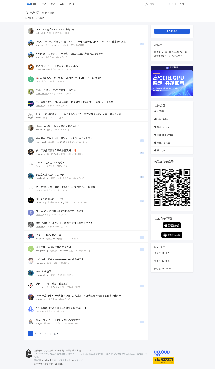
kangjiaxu (41, 263)
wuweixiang (58, 45)
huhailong (41, 202)
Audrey (57, 154)
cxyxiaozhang (42, 178)
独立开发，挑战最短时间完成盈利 (53, 247)
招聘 (71, 3)
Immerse (40, 166)
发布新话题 (171, 31)
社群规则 (161, 111)
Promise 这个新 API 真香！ (50, 162)
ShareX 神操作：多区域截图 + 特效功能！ (58, 126)
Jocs (38, 81)
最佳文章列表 (163, 142)
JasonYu (40, 226)
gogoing (40, 238)
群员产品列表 (163, 127)
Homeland (45, 359)
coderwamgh (42, 69)
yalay (55, 238)
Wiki (62, 3)
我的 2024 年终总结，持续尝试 (52, 283)
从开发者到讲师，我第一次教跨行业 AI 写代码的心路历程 (65, 186)
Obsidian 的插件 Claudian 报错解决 (55, 29)
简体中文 (38, 363)
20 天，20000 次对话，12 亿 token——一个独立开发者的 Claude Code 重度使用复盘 (81, 41)
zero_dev (40, 287)
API (90, 350)
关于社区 (161, 150)
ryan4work (41, 142)
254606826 (41, 299)
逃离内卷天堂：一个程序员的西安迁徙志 (57, 65)
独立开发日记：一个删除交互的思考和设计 (58, 319)
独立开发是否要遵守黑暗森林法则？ (55, 150)
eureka (39, 214)
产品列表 (70, 350)
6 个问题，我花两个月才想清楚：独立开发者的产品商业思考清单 (69, 53)
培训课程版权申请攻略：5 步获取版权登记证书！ (61, 307)
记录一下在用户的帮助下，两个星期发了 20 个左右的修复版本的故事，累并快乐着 (78, 114)
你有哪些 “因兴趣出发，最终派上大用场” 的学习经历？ (64, 138)
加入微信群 (163, 119)
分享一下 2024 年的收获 (48, 235)
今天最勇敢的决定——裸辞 (50, 198)
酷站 (53, 3)
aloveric (40, 105)
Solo (32, 3)
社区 (44, 3)
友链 (79, 350)
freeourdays (42, 93)
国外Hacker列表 (165, 134)
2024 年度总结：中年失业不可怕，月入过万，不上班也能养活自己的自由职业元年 (78, 295)
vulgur (39, 323)
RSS (85, 350)
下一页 (54, 333)
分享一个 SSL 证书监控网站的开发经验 (56, 89)
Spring (56, 287)
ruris (53, 323)
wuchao (40, 45)
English (59, 363)
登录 (182, 3)
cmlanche (40, 154)
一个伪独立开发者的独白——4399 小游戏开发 (60, 259)
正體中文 (48, 363)
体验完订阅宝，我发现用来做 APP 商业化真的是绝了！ (64, 222)
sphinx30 (40, 33)
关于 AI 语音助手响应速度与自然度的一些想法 (60, 210)
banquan (40, 311)
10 (142, 153)
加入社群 (48, 350)
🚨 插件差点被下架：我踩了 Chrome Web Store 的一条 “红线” (68, 77)
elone (38, 117)
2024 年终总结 (43, 271)
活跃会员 (59, 350)
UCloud (70, 359)
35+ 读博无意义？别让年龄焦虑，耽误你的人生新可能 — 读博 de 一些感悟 (74, 101)
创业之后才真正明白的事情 (50, 174)
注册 (174, 3)
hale (60, 178)
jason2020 (60, 142)
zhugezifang (42, 250)
